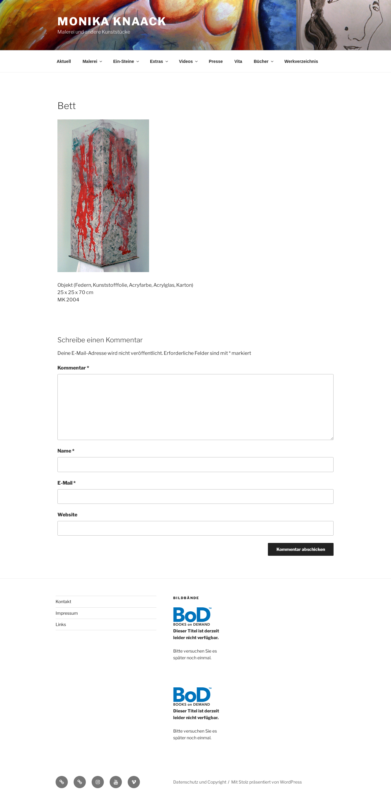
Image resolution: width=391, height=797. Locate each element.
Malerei (92, 61)
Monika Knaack (111, 21)
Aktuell (64, 61)
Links (61, 624)
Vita (238, 61)
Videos (189, 61)
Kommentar (73, 368)
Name (66, 451)
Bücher (264, 61)
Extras (159, 61)
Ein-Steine (126, 61)
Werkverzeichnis (301, 61)
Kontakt (63, 601)
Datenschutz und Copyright (199, 781)
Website (67, 515)
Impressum (67, 613)
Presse (216, 61)
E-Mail (66, 483)
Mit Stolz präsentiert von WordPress (266, 781)
